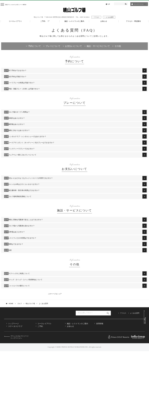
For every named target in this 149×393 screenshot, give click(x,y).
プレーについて (53, 46)
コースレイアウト (45, 366)
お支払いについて (73, 46)
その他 (118, 46)
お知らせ (70, 368)
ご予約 (40, 368)
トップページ (13, 366)
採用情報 (99, 366)
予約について (34, 46)
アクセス (96, 17)
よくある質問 (109, 17)
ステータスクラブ (15, 368)
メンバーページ (138, 4)
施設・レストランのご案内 (77, 366)
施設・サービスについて (98, 46)
